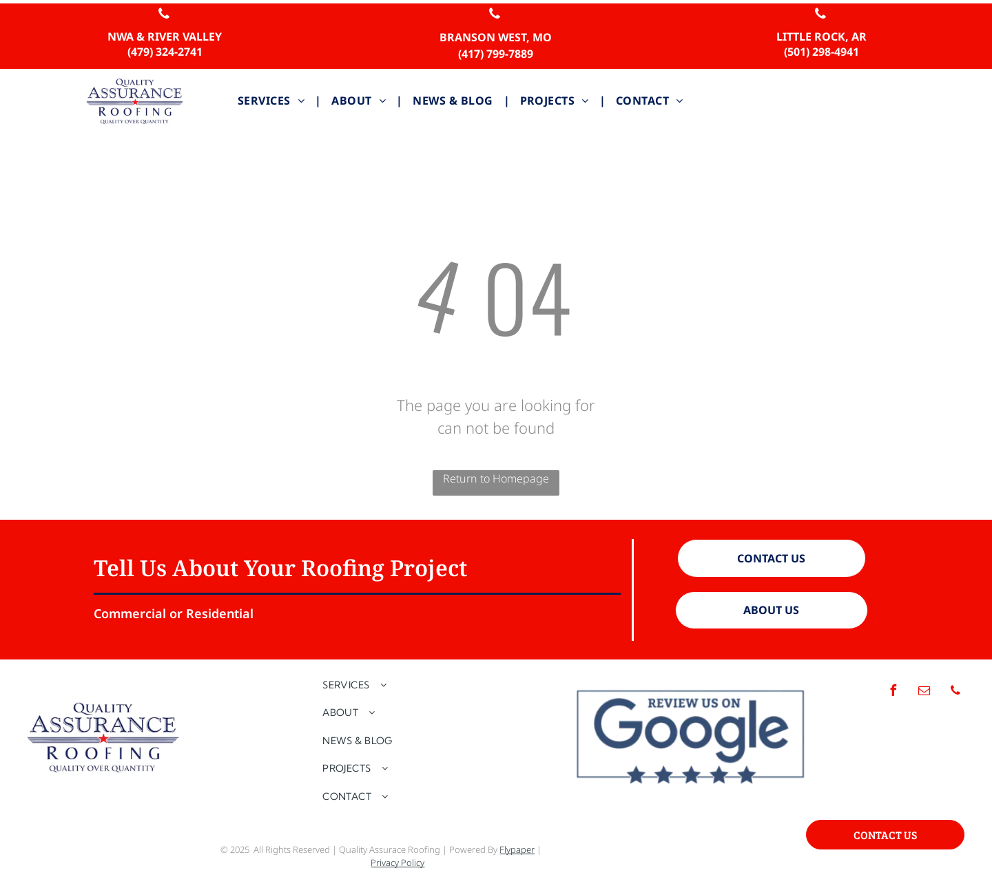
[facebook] (893, 692)
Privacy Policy (397, 862)
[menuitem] (274, 100)
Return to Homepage (496, 478)
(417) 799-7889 (495, 53)
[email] (924, 692)
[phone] (164, 15)
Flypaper (517, 849)
